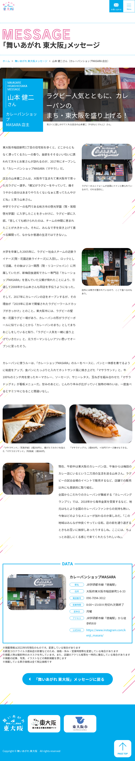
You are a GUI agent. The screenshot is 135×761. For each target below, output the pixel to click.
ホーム (6, 61)
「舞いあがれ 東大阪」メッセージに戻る (69, 679)
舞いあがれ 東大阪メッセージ (31, 61)
